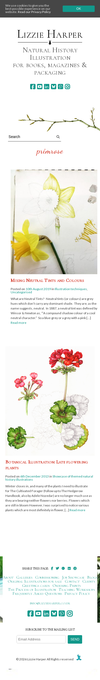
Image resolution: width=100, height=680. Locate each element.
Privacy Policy (77, 593)
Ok (78, 9)
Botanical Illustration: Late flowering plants (46, 465)
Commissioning (47, 577)
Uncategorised (21, 292)
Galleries (24, 577)
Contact (72, 581)
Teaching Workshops (77, 589)
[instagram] (67, 86)
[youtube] (39, 86)
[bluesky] (53, 86)
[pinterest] (60, 86)
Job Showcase (73, 577)
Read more (18, 323)
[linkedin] (46, 86)
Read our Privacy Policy (34, 12)
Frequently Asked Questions (37, 593)
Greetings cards (36, 585)
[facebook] (32, 86)
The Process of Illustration (32, 589)
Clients (88, 581)
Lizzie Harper (50, 34)
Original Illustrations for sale (35, 581)
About (8, 577)
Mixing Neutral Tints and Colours (47, 280)
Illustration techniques (71, 289)
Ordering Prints (67, 585)
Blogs (92, 577)
